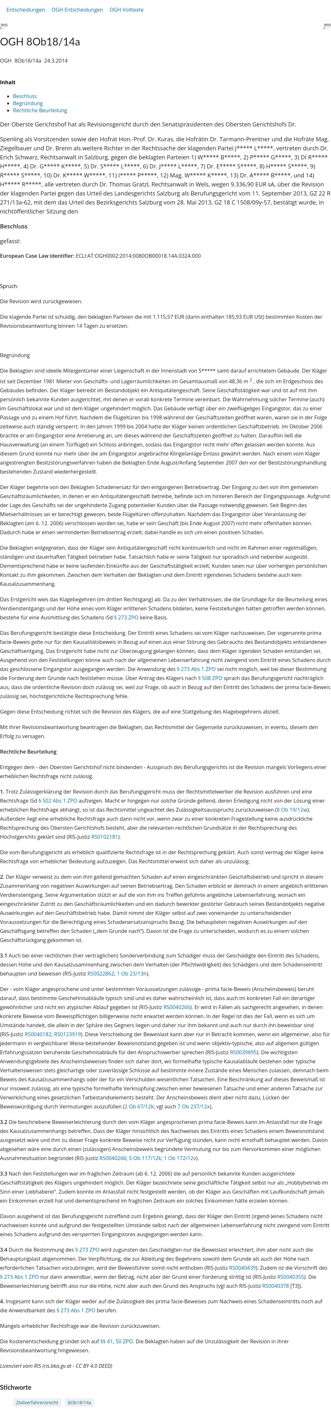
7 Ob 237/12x (193, 1106)
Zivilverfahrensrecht (37, 1402)
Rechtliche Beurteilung (40, 110)
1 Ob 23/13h (131, 973)
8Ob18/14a (79, 1402)
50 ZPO (124, 1341)
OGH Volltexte (127, 9)
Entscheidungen (25, 9)
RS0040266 (177, 1007)
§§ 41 (106, 1341)
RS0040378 (275, 1285)
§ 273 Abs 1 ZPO (196, 669)
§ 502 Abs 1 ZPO (57, 800)
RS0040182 (38, 1034)
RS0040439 (242, 1267)
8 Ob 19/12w (292, 809)
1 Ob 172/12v (180, 1158)
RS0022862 (100, 973)
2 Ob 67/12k (139, 1106)
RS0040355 (290, 1276)
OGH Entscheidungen (77, 9)
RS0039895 (243, 1052)
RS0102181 (104, 836)
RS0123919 (67, 1034)
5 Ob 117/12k (145, 1158)
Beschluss (25, 96)
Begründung (28, 103)
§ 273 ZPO (126, 617)
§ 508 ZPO (210, 678)
